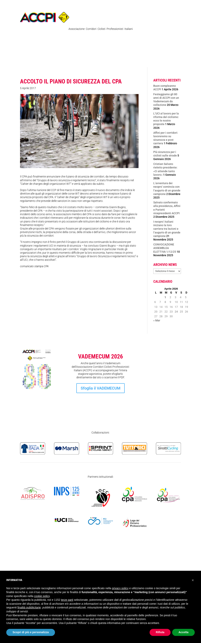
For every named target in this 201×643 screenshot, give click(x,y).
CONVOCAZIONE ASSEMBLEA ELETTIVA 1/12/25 (164, 248)
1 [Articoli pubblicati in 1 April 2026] (165, 297)
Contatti (173, 50)
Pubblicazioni (66, 50)
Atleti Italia (157, 50)
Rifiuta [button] (160, 632)
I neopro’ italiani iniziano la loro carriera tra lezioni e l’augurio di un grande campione (166, 229)
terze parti (67, 599)
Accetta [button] (183, 632)
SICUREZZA (98, 60)
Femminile (138, 50)
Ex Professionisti (117, 50)
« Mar (156, 320)
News (26, 50)
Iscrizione (168, 393)
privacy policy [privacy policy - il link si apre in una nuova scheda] (120, 588)
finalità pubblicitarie (29, 607)
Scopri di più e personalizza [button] (31, 632)
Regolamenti (42, 50)
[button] (193, 580)
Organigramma (93, 50)
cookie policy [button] (42, 596)
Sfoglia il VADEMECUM (100, 388)
